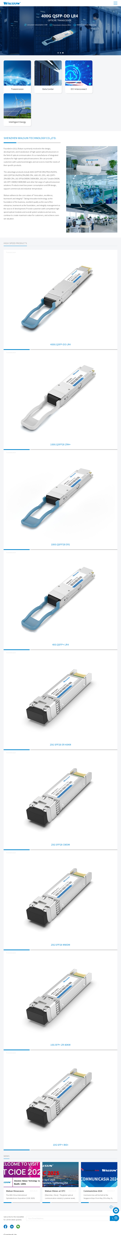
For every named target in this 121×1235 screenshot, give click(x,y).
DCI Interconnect (75, 88)
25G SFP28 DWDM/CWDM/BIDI (27, 145)
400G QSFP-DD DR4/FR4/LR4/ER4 (43, 138)
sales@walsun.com (106, 1217)
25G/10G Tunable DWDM (49, 145)
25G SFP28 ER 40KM (60, 711)
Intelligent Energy (104, 88)
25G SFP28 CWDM (60, 811)
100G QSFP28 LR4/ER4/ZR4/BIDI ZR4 (18, 142)
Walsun (20, 1227)
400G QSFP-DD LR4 (60, 311)
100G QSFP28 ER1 (60, 511)
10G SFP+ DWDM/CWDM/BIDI (15, 149)
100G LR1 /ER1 (40, 142)
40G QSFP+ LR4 (60, 611)
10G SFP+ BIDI (60, 1111)
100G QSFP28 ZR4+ (60, 411)
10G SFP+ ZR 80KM (60, 1011)
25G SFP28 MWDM (60, 911)
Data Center (46, 88)
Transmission (16, 88)
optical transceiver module (33, 1230)
